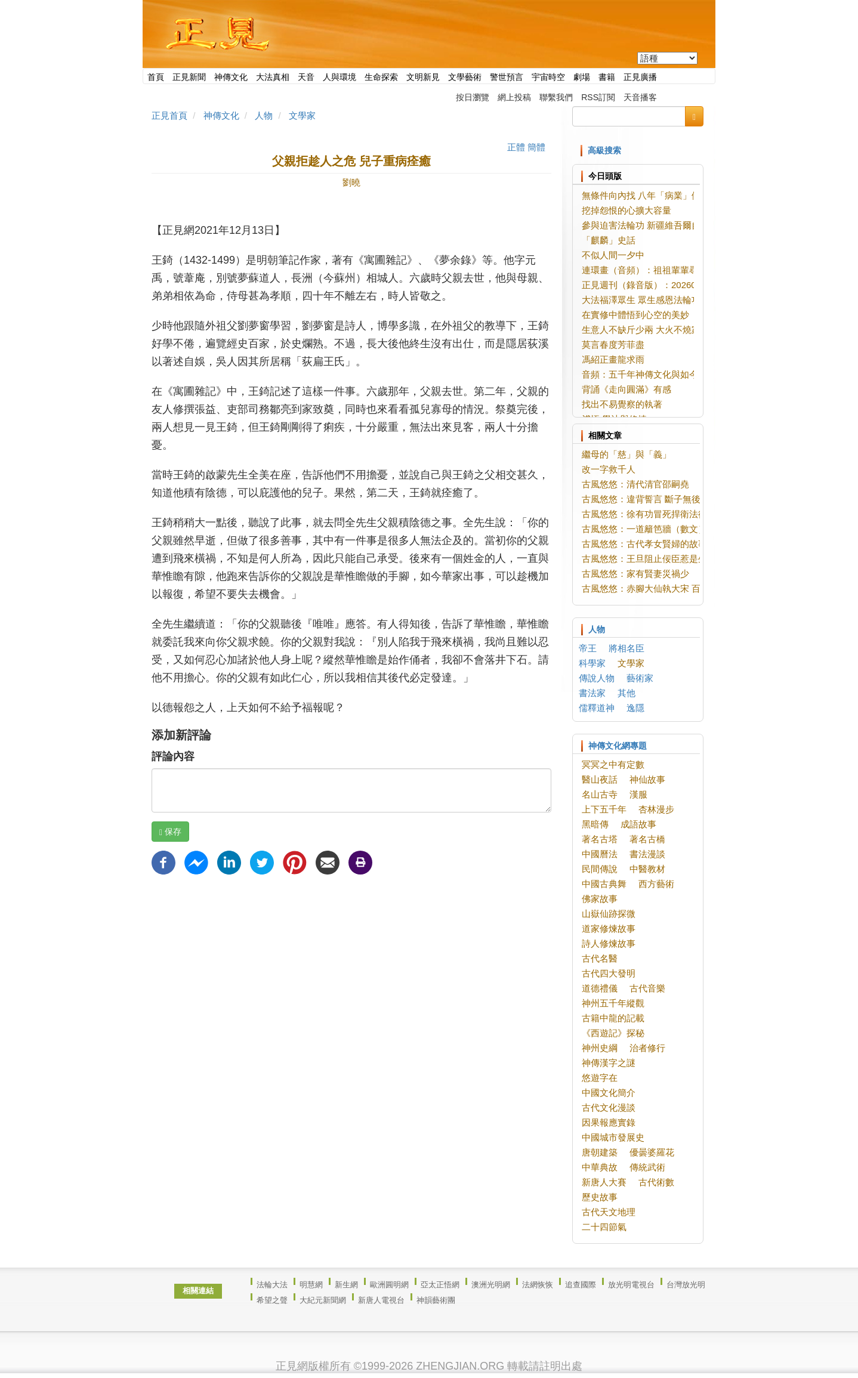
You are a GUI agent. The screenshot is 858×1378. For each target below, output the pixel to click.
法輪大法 (272, 1284)
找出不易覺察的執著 (622, 404)
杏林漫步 (656, 809)
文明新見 (423, 77)
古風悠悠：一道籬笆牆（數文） (644, 529)
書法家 (592, 693)
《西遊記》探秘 (613, 1033)
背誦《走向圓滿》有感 (626, 389)
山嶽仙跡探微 (608, 914)
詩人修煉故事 (608, 943)
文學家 (302, 115)
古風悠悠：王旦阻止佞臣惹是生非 (649, 559)
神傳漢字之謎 (608, 1063)
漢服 (638, 794)
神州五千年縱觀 (613, 1003)
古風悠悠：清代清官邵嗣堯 (635, 484)
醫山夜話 (600, 779)
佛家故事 (600, 899)
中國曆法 (600, 854)
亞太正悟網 (440, 1284)
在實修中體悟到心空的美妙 (635, 315)
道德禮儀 (600, 988)
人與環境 (339, 77)
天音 (306, 77)
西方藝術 (656, 884)
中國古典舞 (604, 884)
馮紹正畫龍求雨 (613, 359)
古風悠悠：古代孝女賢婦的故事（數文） (662, 544)
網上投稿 (514, 97)
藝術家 (639, 678)
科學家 (592, 663)
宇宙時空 (548, 77)
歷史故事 (600, 1197)
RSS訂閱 (598, 97)
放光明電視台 (631, 1284)
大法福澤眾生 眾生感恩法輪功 (641, 300)
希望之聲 (272, 1300)
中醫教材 (647, 869)
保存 (170, 832)
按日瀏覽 (472, 97)
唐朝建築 (600, 1152)
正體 (516, 147)
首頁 (155, 77)
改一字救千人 (608, 469)
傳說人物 (597, 678)
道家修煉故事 (608, 928)
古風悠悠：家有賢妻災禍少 (635, 573)
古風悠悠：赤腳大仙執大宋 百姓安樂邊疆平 (668, 588)
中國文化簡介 (608, 1092)
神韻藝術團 (435, 1300)
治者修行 (647, 1048)
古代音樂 (647, 988)
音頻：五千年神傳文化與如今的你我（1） (665, 374)
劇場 (581, 77)
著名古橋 (647, 839)
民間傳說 (600, 869)
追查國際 (580, 1284)
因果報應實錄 (608, 1122)
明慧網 (311, 1284)
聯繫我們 (556, 97)
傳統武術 (647, 1167)
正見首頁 (169, 115)
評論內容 (173, 756)
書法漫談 (647, 854)
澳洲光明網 (490, 1284)
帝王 (588, 648)
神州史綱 (600, 1048)
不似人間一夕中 (613, 255)
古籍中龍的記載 (613, 1018)
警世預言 (506, 77)
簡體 (536, 147)
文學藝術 (465, 77)
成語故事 (638, 824)
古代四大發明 (608, 973)
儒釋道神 (597, 708)
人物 (264, 115)
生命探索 (381, 77)
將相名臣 (626, 648)
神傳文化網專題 (617, 745)
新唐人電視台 (381, 1300)
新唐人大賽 (604, 1182)
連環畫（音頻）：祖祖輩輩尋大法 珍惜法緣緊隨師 (685, 270)
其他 (626, 693)
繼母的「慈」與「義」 (626, 454)
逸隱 (635, 708)
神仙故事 (647, 779)
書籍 (606, 77)
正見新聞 (189, 77)
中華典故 (600, 1167)
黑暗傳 (595, 824)
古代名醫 (600, 958)
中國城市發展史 (613, 1137)
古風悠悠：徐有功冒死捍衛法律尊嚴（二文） (671, 514)
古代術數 (656, 1182)
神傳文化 (231, 77)
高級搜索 (604, 150)
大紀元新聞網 (323, 1300)
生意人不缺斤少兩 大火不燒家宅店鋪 (654, 330)
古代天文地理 (608, 1212)
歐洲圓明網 (389, 1284)
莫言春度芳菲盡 (613, 344)
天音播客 (640, 97)
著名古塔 (600, 839)
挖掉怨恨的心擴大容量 (626, 210)
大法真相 (272, 77)
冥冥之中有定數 (613, 764)
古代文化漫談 (608, 1107)
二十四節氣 (604, 1227)
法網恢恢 (537, 1284)
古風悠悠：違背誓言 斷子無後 (641, 499)
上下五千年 (604, 809)
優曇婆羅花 (651, 1152)
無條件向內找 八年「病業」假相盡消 (654, 195)
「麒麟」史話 (608, 240)
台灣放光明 (685, 1284)
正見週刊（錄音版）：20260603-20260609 (668, 285)
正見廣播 (640, 77)
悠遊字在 (600, 1078)
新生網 (346, 1284)
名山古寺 (600, 794)
